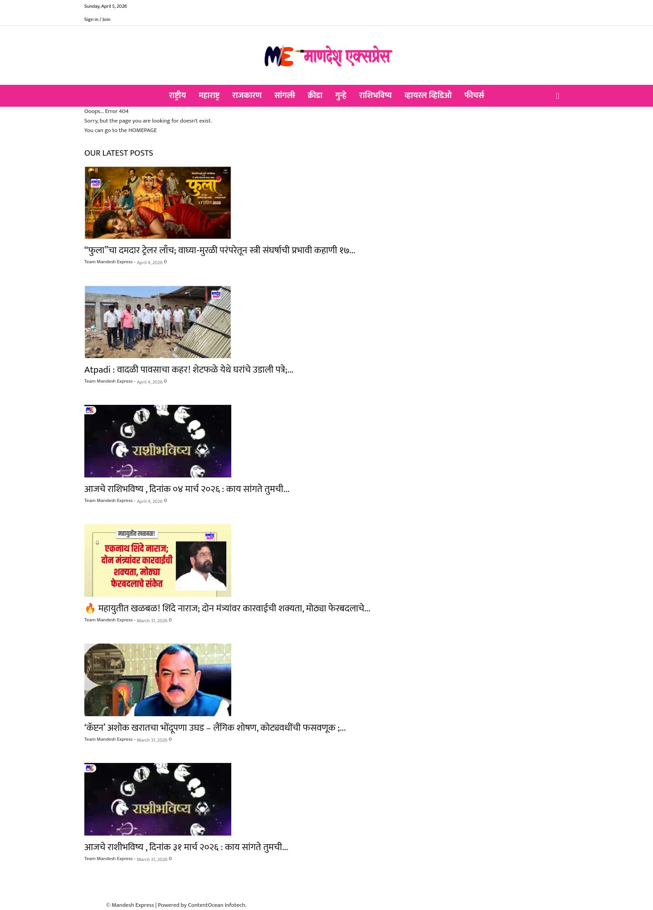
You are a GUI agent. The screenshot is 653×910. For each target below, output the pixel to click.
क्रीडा (314, 96)
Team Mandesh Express (108, 262)
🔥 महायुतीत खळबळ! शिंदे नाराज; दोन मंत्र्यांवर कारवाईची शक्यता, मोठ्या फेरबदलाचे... (227, 608)
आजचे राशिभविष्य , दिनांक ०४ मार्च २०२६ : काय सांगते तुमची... (186, 489)
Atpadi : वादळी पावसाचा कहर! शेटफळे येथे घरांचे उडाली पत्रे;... (188, 370)
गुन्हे (340, 96)
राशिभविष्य (375, 96)
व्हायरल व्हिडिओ (428, 96)
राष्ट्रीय (177, 96)
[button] (558, 97)
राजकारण (247, 96)
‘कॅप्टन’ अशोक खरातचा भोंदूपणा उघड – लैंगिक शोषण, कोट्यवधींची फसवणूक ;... (215, 728)
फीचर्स (474, 96)
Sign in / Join (97, 19)
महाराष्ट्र (209, 96)
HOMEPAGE (142, 130)
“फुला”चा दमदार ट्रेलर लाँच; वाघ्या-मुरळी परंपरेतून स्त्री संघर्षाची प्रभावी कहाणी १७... (219, 250)
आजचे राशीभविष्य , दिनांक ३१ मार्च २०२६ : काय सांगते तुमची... (186, 847)
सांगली (284, 96)
